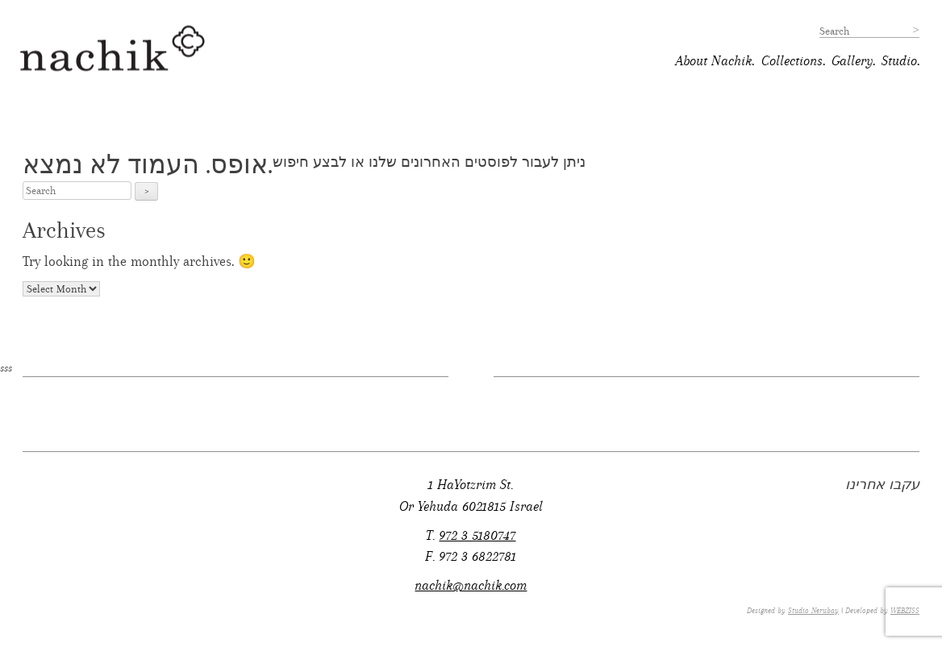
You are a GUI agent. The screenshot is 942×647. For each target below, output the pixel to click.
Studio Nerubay (813, 611)
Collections (792, 60)
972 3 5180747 (477, 535)
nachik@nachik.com (471, 585)
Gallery (852, 60)
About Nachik (714, 60)
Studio (899, 60)
